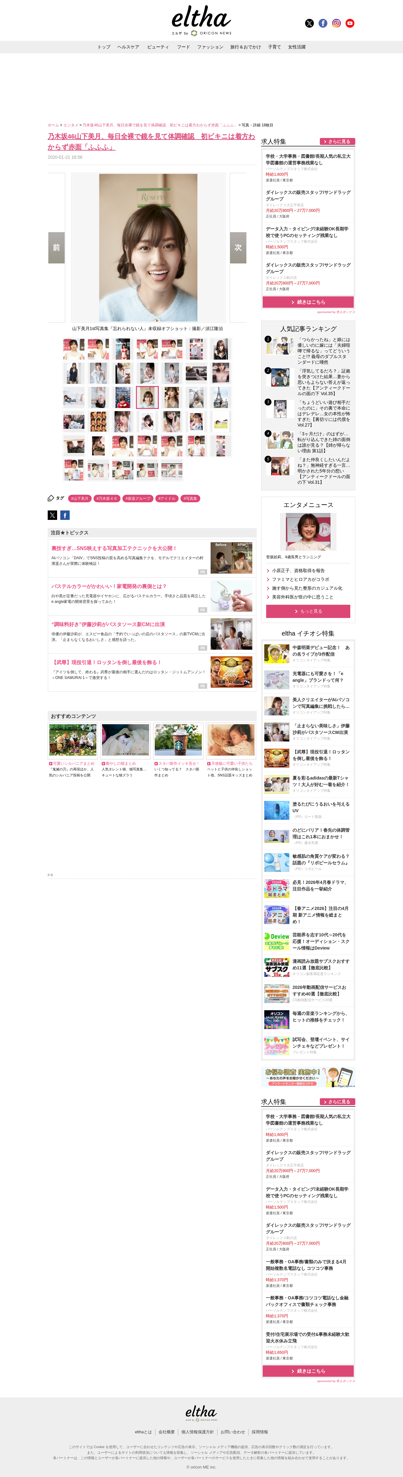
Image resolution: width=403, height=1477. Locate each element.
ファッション (210, 46)
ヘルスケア (128, 46)
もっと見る (311, 611)
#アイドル (167, 498)
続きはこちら (311, 302)
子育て (274, 46)
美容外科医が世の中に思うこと (303, 596)
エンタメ (71, 125)
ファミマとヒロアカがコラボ (300, 579)
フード (183, 46)
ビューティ (158, 46)
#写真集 (190, 498)
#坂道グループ (138, 498)
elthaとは (143, 1432)
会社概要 (167, 1432)
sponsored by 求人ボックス (336, 312)
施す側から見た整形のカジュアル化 (307, 588)
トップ (103, 46)
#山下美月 (80, 498)
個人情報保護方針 (197, 1432)
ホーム (54, 125)
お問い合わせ (233, 1432)
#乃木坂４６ (107, 498)
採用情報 (260, 1432)
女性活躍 (297, 46)
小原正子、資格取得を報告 (298, 570)
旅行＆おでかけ (245, 46)
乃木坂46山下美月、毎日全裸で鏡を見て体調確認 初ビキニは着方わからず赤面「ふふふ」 (161, 125)
